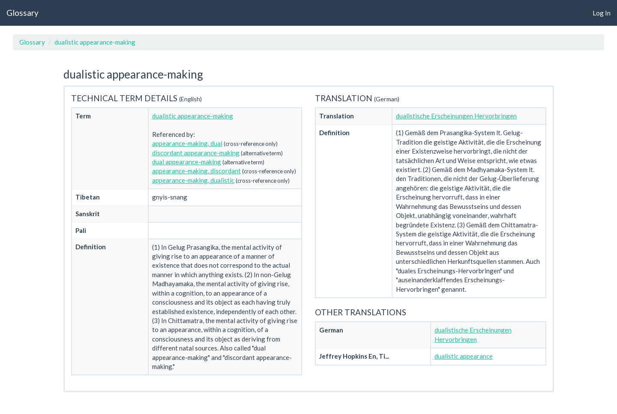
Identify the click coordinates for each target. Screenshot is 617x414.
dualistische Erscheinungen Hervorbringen (456, 116)
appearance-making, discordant (196, 171)
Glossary (22, 13)
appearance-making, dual (187, 143)
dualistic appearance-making (94, 42)
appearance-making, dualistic (193, 180)
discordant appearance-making (196, 153)
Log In (602, 13)
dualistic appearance (463, 356)
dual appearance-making (186, 162)
